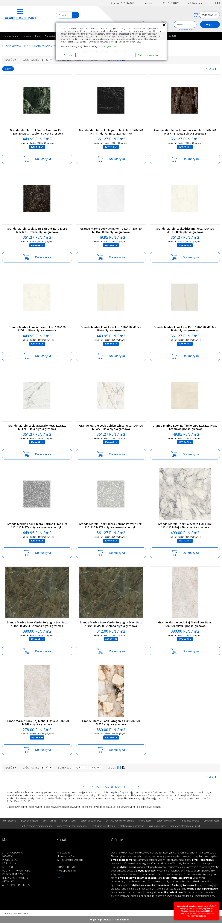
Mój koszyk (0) (209, 14)
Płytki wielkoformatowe (48, 45)
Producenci (10, 859)
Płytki (37, 35)
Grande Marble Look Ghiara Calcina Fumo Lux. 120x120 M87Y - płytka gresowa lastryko (37, 525)
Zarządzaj (68, 55)
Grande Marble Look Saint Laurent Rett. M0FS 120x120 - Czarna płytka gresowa (37, 230)
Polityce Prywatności (107, 46)
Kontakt (172, 35)
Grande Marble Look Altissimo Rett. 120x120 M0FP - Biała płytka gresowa (185, 230)
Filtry (8, 68)
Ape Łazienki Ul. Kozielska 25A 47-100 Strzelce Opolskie (70, 856)
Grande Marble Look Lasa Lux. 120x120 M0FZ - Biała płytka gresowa (111, 328)
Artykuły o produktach (17, 885)
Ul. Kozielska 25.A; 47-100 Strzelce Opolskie (130, 3)
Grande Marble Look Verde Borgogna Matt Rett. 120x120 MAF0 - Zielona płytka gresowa (111, 624)
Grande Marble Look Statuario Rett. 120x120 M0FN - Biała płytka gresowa (37, 427)
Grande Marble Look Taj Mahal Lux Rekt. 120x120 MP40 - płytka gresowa (185, 624)
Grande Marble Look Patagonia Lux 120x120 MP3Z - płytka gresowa (111, 722)
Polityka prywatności (16, 870)
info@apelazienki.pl (198, 3)
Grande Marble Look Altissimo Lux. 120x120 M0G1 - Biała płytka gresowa (37, 328)
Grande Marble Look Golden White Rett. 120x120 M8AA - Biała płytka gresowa (111, 427)
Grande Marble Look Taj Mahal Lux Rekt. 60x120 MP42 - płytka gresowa (37, 722)
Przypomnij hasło (186, 29)
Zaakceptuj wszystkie (148, 55)
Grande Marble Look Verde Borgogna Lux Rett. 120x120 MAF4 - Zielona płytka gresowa (37, 624)
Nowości (27, 35)
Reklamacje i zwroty (15, 877)
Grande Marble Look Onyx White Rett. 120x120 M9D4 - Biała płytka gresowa (110, 230)
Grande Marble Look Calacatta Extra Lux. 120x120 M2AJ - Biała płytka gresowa (185, 525)
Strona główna (11, 35)
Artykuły (8, 881)
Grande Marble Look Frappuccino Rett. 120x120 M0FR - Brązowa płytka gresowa (185, 131)
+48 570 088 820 (170, 3)
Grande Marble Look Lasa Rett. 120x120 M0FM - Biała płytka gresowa (185, 328)
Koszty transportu (14, 874)
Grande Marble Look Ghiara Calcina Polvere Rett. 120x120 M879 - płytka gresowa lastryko (111, 525)
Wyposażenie (51, 35)
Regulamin (9, 863)
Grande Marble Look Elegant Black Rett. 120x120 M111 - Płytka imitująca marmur (111, 131)
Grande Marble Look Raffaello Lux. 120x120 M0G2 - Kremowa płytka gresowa (185, 427)
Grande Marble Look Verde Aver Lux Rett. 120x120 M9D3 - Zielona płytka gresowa (37, 131)
